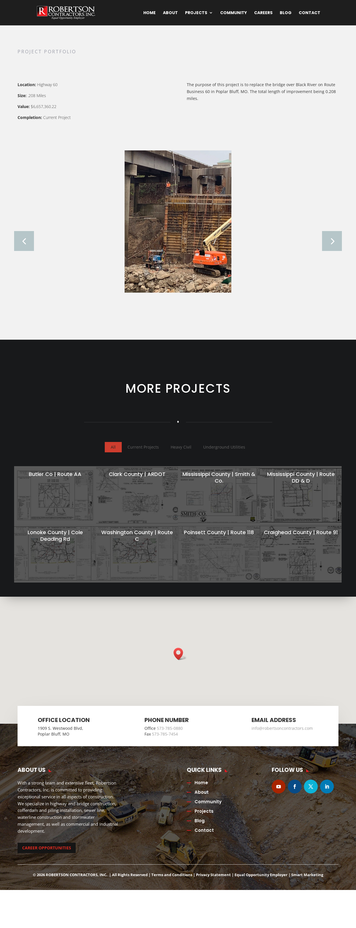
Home (149, 13)
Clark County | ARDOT (136, 481)
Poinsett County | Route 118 (218, 539)
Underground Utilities (224, 454)
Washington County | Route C (136, 543)
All (113, 454)
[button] (180, 661)
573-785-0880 (170, 736)
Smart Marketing (307, 882)
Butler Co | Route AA (54, 481)
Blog (286, 13)
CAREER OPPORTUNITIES (46, 855)
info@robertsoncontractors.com (282, 736)
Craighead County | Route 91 (300, 539)
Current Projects (143, 454)
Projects (196, 13)
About (170, 13)
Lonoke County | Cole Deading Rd (54, 543)
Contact (309, 13)
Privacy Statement (213, 882)
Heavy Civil (181, 454)
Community (233, 13)
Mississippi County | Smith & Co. (218, 485)
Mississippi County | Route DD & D (300, 485)
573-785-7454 (165, 741)
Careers (263, 13)
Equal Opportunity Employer (261, 882)
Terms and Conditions (171, 882)
